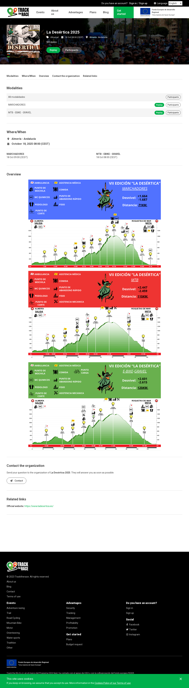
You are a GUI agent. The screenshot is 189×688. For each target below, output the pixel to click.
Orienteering (13, 633)
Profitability (72, 623)
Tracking (70, 613)
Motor (10, 628)
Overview (44, 76)
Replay (53, 50)
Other (10, 647)
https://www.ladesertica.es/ (39, 506)
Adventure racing (16, 608)
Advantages (76, 12)
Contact (16, 480)
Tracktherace (22, 576)
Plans (93, 12)
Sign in (133, 3)
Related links (90, 76)
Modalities (13, 76)
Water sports (13, 637)
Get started (121, 12)
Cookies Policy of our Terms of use (113, 683)
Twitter (131, 629)
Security (70, 608)
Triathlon (11, 642)
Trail (9, 613)
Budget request (74, 644)
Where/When (29, 76)
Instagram (133, 634)
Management (73, 618)
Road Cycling (13, 618)
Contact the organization (66, 76)
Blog (106, 12)
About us (54, 12)
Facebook (132, 624)
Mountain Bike (14, 623)
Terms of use (14, 596)
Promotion (71, 628)
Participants (71, 50)
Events (40, 12)
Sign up (143, 3)
